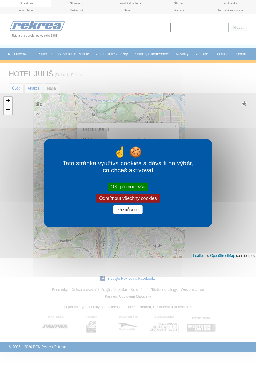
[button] (8, 101)
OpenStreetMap (222, 256)
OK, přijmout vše (128, 186)
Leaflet (198, 256)
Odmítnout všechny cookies (128, 197)
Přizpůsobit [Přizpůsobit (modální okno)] (128, 209)
